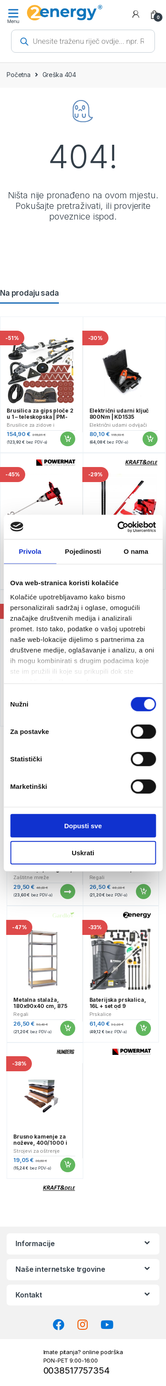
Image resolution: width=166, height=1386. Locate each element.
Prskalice (100, 1014)
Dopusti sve (83, 826)
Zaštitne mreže (31, 877)
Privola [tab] (30, 551)
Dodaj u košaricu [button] (67, 439)
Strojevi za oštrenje (36, 1151)
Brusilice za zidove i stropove (30, 427)
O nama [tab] (136, 551)
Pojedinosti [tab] (83, 551)
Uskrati (83, 853)
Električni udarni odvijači (118, 425)
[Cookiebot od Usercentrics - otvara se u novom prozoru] (118, 527)
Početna (19, 74)
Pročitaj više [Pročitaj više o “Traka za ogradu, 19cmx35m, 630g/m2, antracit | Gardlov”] (67, 891)
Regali (96, 877)
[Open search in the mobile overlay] (83, 41)
